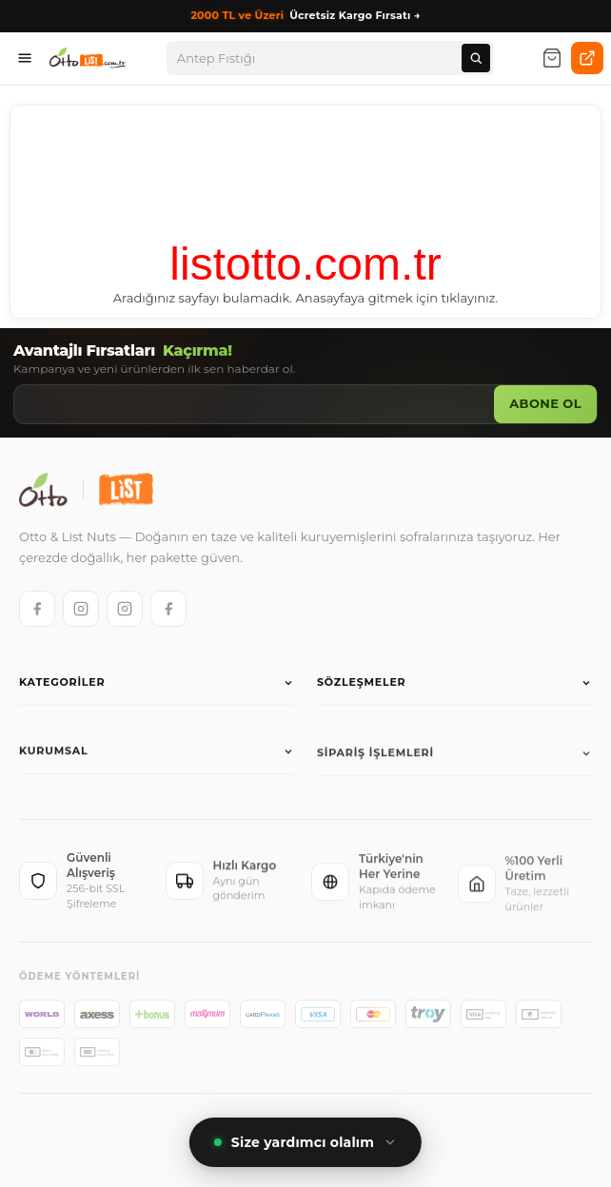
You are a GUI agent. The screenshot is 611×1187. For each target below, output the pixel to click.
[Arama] (319, 58)
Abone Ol (545, 403)
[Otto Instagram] (81, 609)
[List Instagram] (125, 609)
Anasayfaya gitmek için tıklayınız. (397, 297)
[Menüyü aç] (25, 58)
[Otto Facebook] (37, 609)
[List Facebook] (168, 609)
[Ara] (476, 58)
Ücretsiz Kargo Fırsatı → (305, 16)
